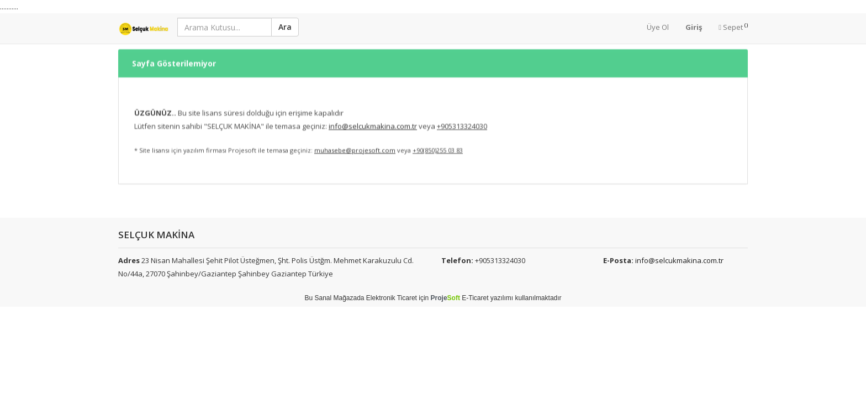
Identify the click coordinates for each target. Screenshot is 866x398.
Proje (445, 298)
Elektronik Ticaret (391, 298)
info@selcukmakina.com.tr (679, 260)
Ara (285, 27)
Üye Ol (658, 27)
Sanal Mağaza (335, 298)
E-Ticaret (475, 298)
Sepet (733, 27)
